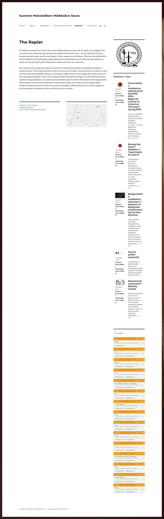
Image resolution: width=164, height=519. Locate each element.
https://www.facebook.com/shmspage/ (32, 110)
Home (21, 26)
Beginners (44, 26)
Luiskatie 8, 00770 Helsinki (28, 105)
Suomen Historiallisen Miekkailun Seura (49, 15)
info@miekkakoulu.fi (26, 107)
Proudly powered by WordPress (58, 509)
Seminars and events (63, 26)
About (32, 26)
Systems (78, 26)
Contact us (92, 26)
